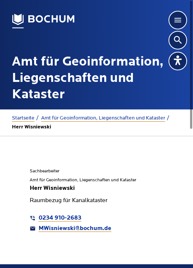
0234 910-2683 (60, 218)
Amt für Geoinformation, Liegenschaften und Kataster (103, 118)
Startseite (23, 118)
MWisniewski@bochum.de (75, 229)
